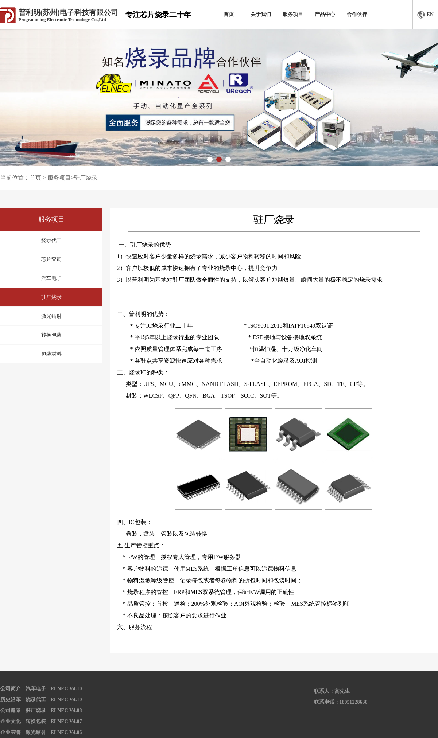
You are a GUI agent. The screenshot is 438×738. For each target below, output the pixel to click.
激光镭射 (51, 316)
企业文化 (10, 721)
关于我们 (261, 14)
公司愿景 (10, 710)
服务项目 (293, 14)
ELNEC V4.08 (66, 710)
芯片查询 (51, 259)
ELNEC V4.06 (66, 732)
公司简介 (10, 688)
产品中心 (325, 14)
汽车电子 (51, 278)
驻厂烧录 (51, 297)
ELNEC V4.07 (66, 721)
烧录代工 (51, 240)
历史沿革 (10, 699)
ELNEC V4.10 (66, 688)
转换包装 (51, 335)
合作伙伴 (357, 14)
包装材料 (51, 354)
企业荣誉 (10, 732)
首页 (229, 14)
